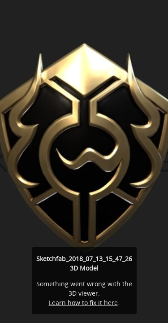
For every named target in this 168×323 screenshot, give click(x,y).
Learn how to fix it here (83, 302)
